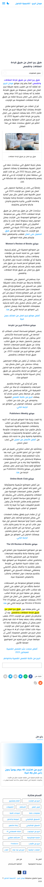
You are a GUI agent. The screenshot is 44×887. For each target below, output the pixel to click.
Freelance (14, 844)
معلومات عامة (34, 813)
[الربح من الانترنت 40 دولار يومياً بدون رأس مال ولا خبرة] (22, 754)
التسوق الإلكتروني (33, 825)
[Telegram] (10, 676)
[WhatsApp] (25, 676)
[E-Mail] (15, 676)
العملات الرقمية (34, 850)
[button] (8, 3)
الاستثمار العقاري (14, 837)
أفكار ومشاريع (14, 801)
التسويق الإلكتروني (33, 819)
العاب (6, 850)
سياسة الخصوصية (35, 864)
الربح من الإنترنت (34, 801)
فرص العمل (36, 807)
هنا (7, 309)
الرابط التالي (22, 407)
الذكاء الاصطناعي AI (14, 831)
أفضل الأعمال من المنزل (25, 439)
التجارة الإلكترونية (33, 837)
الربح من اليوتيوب (33, 831)
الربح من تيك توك (18, 850)
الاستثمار (23, 807)
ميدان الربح (8, 83)
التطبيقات (10, 807)
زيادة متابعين (13, 825)
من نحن (19, 859)
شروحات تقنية (15, 813)
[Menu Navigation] (3, 3)
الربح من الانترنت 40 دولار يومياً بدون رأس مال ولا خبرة (23, 771)
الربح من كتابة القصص (22, 397)
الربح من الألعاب (34, 844)
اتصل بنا (39, 859)
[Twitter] (20, 676)
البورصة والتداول (13, 819)
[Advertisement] (22, 33)
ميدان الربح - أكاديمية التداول (28, 3)
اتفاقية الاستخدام (15, 864)
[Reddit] (40, 683)
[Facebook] (30, 676)
